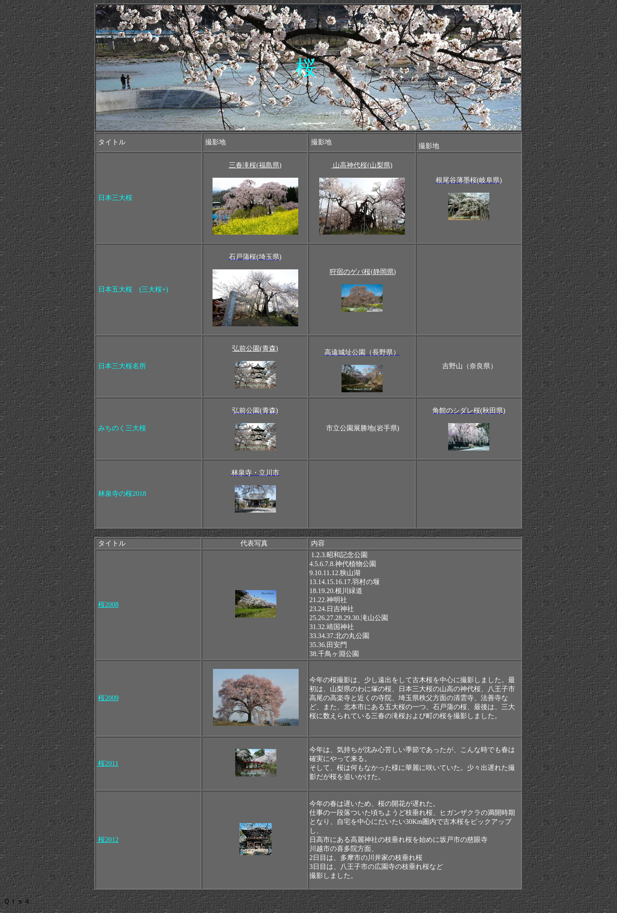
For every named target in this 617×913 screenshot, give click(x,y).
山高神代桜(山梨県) (361, 165)
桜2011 (107, 763)
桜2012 (107, 839)
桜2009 (108, 697)
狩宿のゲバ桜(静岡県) (362, 271)
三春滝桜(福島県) (255, 165)
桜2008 (108, 604)
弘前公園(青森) (255, 348)
